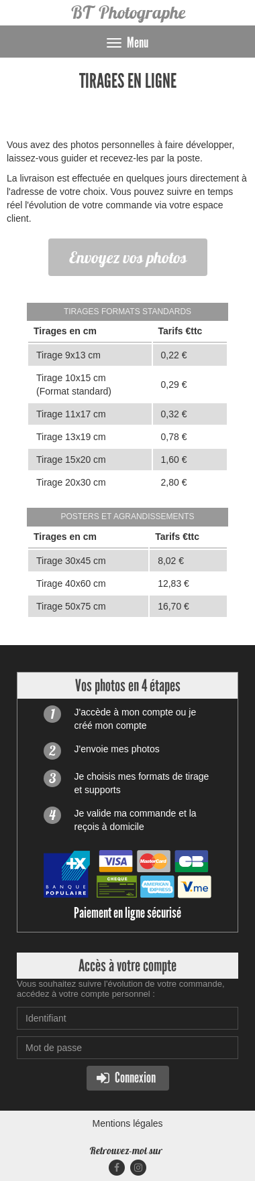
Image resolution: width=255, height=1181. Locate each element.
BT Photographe (127, 12)
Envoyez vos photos (128, 257)
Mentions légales (127, 1123)
